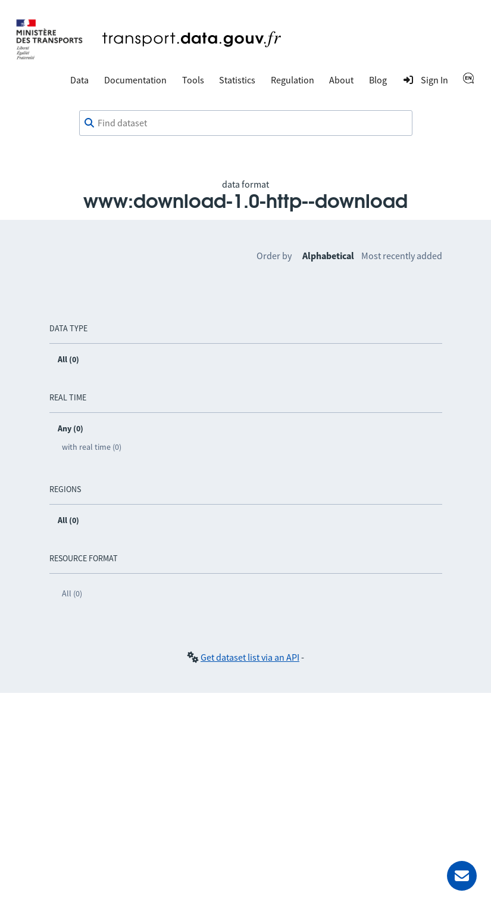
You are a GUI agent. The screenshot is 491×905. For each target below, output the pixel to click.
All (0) (72, 593)
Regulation (292, 80)
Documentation (135, 80)
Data (79, 80)
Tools (193, 80)
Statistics (237, 80)
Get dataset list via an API (250, 657)
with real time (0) (91, 446)
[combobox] (245, 123)
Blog (378, 80)
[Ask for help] (462, 876)
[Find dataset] (245, 123)
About (341, 80)
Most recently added (401, 256)
